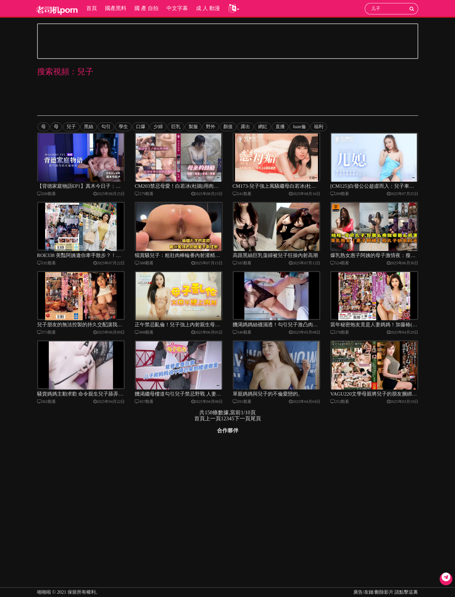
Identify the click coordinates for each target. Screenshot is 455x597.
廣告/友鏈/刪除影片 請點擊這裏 (385, 592)
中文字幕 (177, 8)
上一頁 (213, 424)
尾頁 (255, 424)
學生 (123, 126)
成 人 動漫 (208, 8)
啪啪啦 (44, 592)
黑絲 (88, 126)
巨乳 (175, 126)
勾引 (106, 126)
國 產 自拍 (146, 8)
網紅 (262, 126)
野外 (210, 126)
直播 (280, 126)
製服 (193, 126)
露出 (245, 126)
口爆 (140, 126)
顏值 (227, 126)
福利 (318, 126)
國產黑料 (115, 8)
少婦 (158, 126)
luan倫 (299, 126)
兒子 (71, 126)
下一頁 (242, 424)
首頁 (91, 8)
